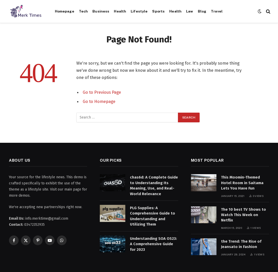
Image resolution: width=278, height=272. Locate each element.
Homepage (64, 11)
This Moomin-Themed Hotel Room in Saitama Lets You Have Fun (242, 183)
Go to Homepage (99, 101)
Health (120, 11)
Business (100, 11)
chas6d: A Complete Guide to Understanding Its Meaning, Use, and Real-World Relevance (154, 185)
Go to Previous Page (102, 92)
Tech (83, 11)
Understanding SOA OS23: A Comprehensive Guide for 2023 (153, 244)
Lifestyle (139, 11)
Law (189, 11)
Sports (158, 11)
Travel (217, 11)
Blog (202, 11)
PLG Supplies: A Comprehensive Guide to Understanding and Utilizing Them (152, 216)
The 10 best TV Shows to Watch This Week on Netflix (243, 215)
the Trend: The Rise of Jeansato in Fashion (241, 244)
